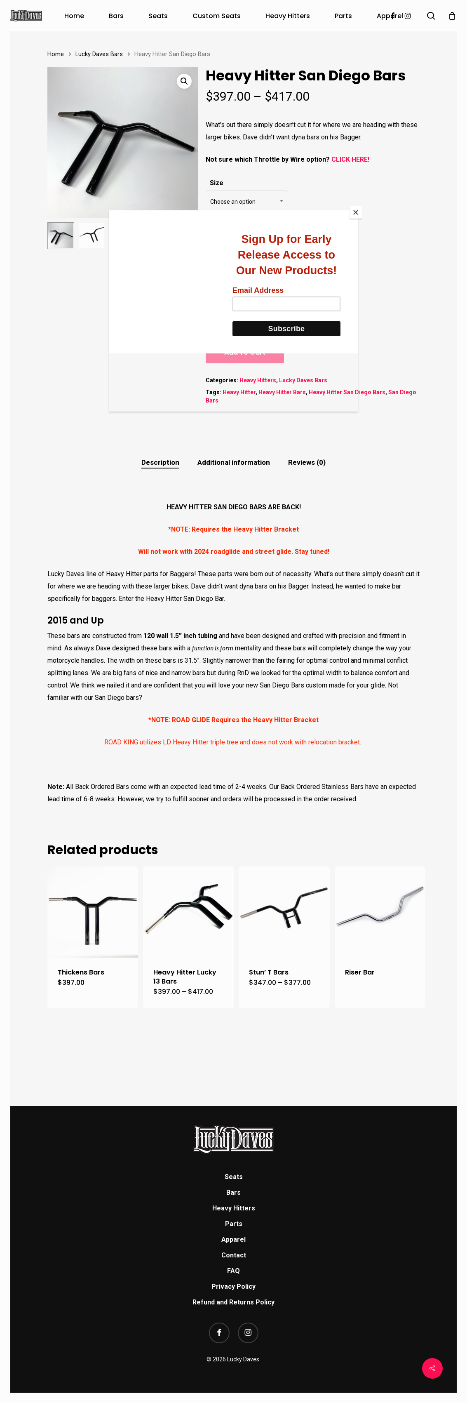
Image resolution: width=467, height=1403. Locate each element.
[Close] (356, 212)
